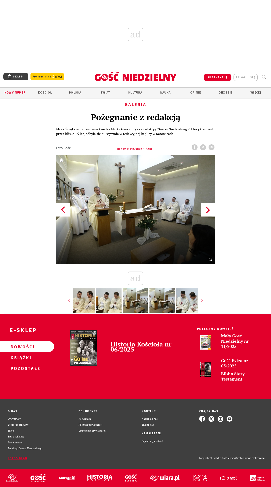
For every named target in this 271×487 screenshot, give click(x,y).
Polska (75, 92)
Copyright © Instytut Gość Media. (217, 458)
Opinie (195, 92)
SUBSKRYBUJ (217, 77)
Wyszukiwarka (264, 77)
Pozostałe (20, 368)
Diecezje (225, 92)
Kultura (135, 92)
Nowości (20, 346)
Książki (20, 357)
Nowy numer (15, 92)
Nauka (165, 92)
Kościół (45, 92)
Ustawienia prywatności (92, 430)
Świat (105, 92)
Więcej (255, 92)
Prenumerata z (47, 76)
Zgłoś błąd (17, 458)
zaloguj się (245, 77)
